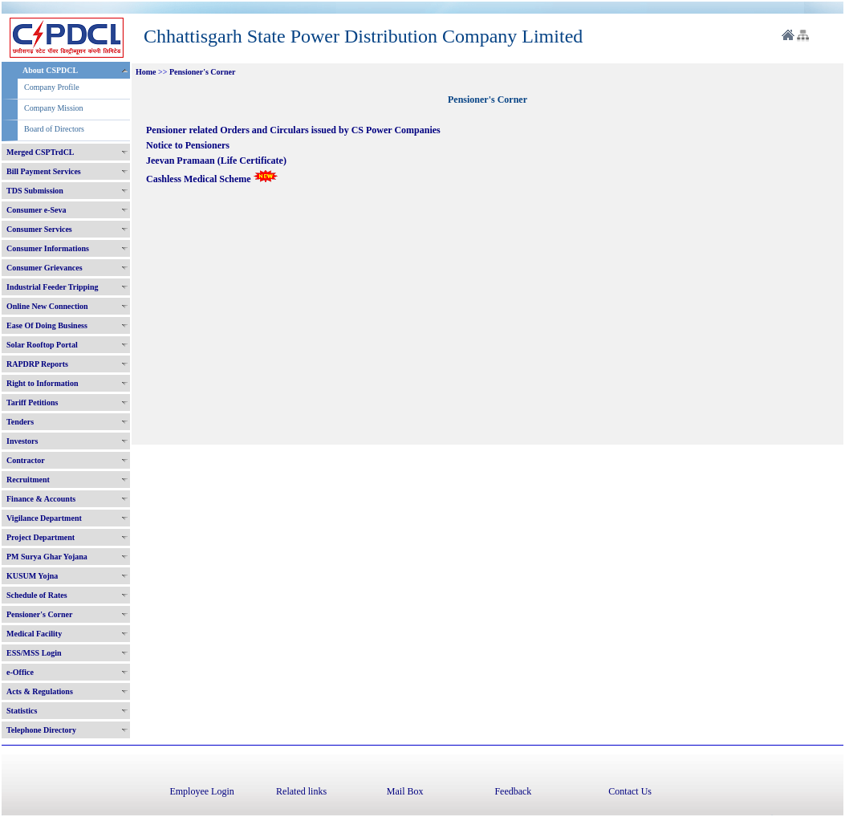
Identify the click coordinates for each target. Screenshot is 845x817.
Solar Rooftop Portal (42, 344)
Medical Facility (34, 633)
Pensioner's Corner (39, 614)
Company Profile (51, 87)
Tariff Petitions (32, 402)
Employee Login (201, 791)
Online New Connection (47, 306)
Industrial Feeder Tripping (52, 286)
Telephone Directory (41, 730)
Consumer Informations (47, 248)
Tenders (20, 421)
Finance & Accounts (40, 498)
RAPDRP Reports (37, 364)
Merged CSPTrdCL (40, 152)
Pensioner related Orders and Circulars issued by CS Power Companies (293, 130)
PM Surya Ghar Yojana (46, 556)
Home (146, 71)
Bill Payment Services (43, 171)
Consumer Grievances (44, 267)
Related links (301, 791)
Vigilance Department (44, 518)
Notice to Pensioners (189, 145)
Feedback (512, 791)
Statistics (21, 710)
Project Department (40, 537)
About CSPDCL (50, 70)
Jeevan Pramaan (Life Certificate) (217, 160)
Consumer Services (39, 229)
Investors (22, 441)
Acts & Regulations (39, 691)
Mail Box (405, 791)
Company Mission (53, 108)
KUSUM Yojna (32, 575)
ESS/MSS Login (34, 652)
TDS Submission (34, 190)
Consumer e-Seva (36, 209)
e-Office (20, 672)
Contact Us (630, 791)
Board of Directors (54, 128)
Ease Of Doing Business (46, 325)
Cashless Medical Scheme (212, 179)
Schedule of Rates (36, 595)
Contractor (25, 460)
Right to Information (42, 383)
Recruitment (28, 479)
